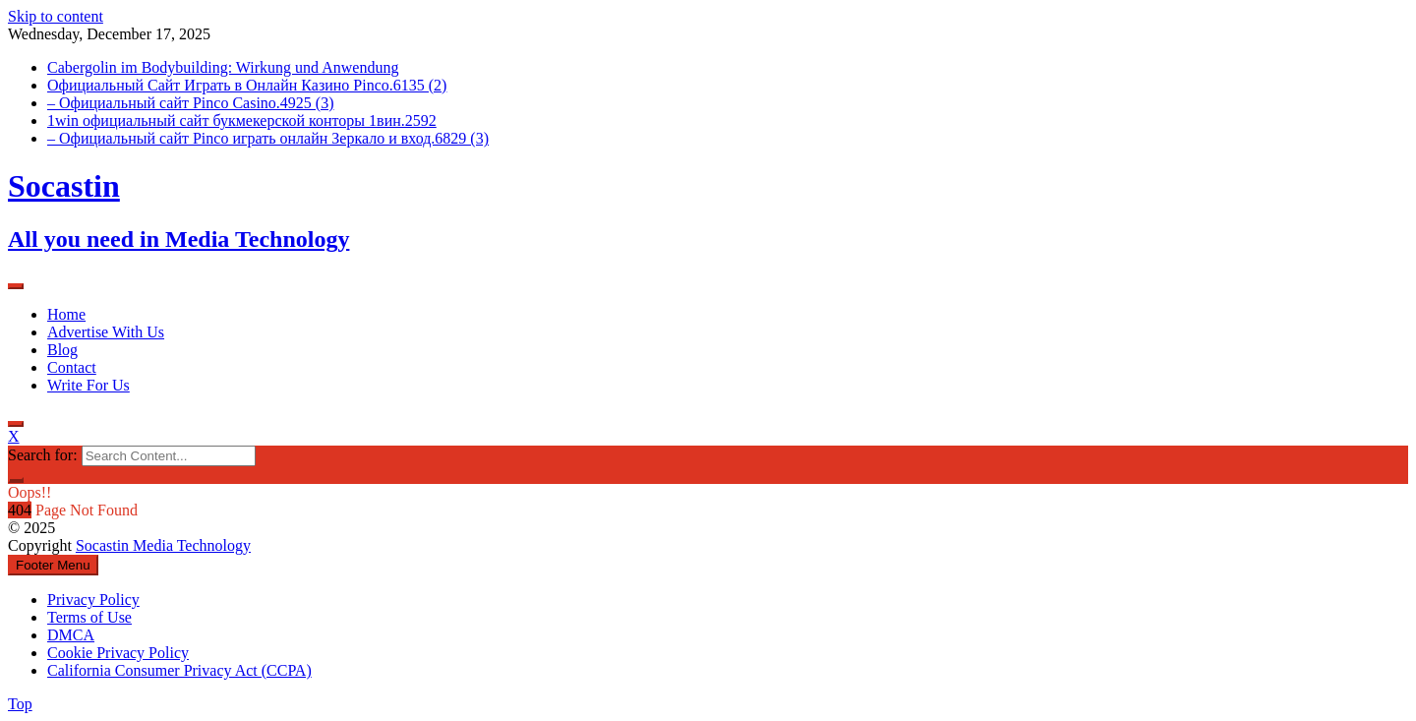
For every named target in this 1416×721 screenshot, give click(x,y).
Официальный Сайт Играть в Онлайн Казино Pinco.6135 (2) (246, 85)
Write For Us (88, 385)
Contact (71, 367)
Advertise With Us (105, 332)
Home (66, 314)
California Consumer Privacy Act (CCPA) (179, 670)
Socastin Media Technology (163, 545)
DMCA (70, 635)
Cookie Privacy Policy (118, 652)
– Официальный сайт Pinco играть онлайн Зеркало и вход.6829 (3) (268, 138)
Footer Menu (53, 565)
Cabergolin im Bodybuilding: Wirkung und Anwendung (222, 67)
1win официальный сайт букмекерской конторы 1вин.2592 (242, 120)
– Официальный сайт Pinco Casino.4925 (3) (190, 102)
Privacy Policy (93, 599)
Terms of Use (89, 617)
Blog (62, 349)
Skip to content (55, 16)
